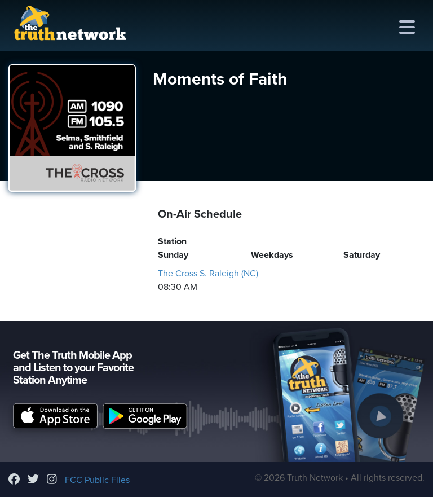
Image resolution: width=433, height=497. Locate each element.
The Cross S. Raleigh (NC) (208, 273)
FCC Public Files (97, 480)
